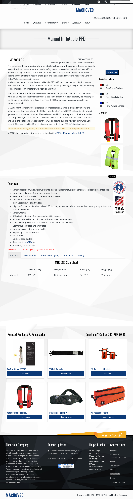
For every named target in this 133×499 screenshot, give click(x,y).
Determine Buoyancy (50, 255)
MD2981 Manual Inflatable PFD (69, 133)
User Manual (29, 255)
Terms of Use (96, 469)
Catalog (24, 6)
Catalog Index (96, 459)
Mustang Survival (97, 461)
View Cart (112, 72)
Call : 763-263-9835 (19, 9)
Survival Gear (51, 23)
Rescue (76, 23)
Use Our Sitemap (97, 456)
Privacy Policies (97, 466)
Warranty (68, 255)
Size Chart (14, 255)
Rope (65, 23)
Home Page (95, 451)
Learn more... (24, 373)
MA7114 (28, 242)
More (87, 23)
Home (14, 6)
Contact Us (36, 6)
